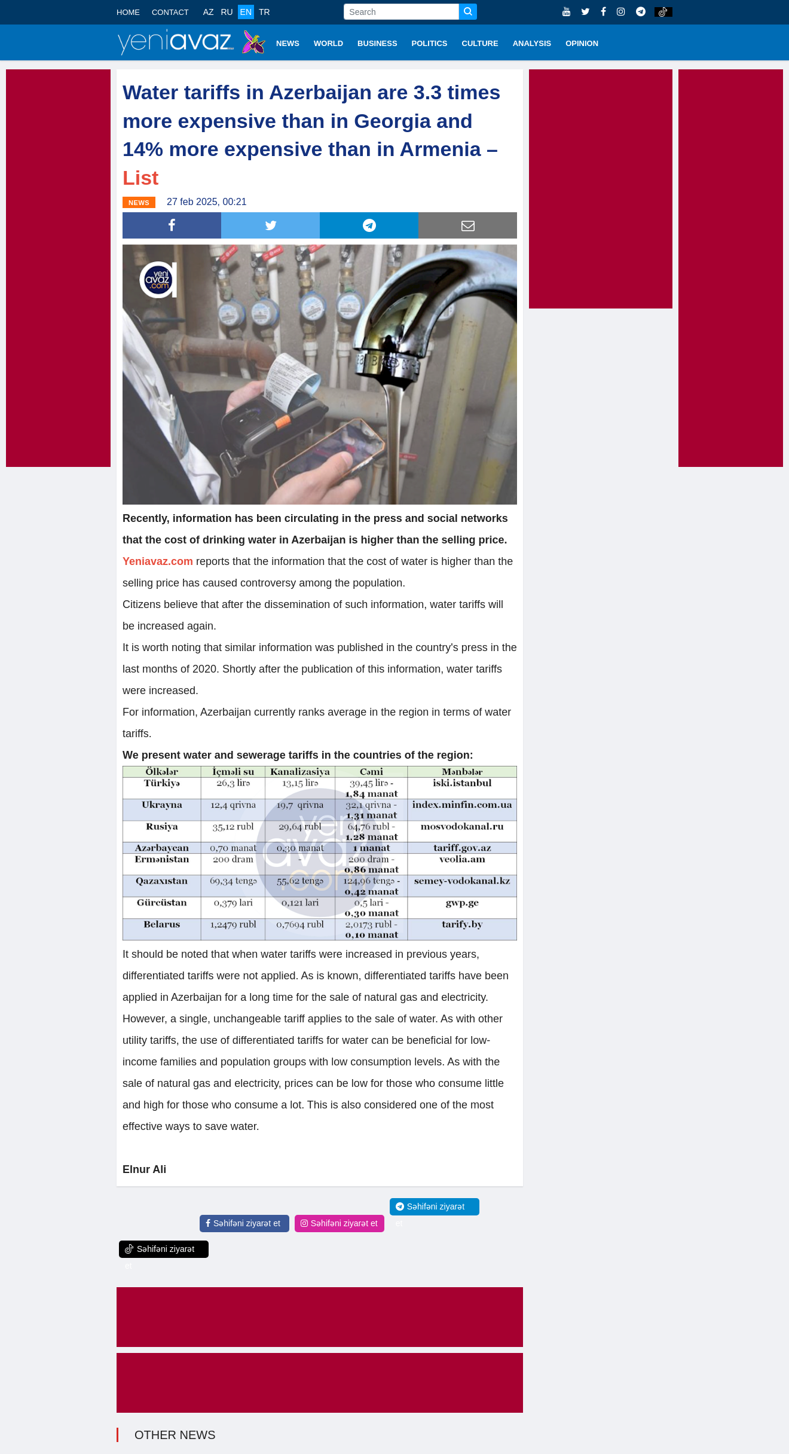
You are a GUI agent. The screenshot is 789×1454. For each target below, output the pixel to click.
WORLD (328, 43)
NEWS (287, 43)
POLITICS (430, 43)
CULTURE (480, 43)
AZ (208, 12)
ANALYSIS (532, 43)
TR (264, 12)
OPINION (581, 43)
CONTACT (170, 12)
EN (246, 12)
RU (227, 12)
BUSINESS (377, 43)
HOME (128, 12)
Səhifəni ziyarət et (243, 1223)
